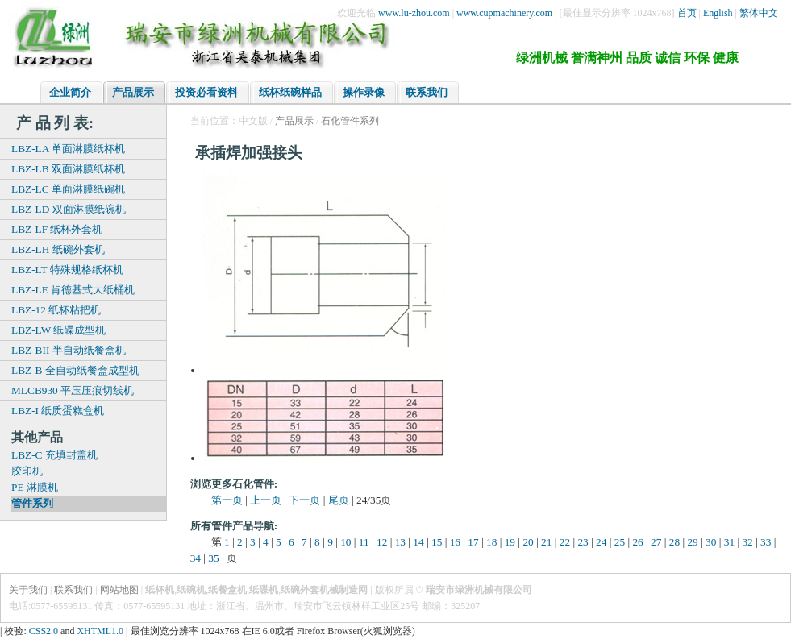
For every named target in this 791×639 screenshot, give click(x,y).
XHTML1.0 (100, 631)
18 (491, 542)
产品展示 (294, 121)
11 (364, 542)
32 (747, 542)
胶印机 (27, 471)
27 (656, 542)
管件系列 (32, 503)
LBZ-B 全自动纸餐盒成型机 (75, 370)
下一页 (304, 500)
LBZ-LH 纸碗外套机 (58, 249)
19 (510, 542)
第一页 (227, 500)
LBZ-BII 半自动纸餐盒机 (68, 350)
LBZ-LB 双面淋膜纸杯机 (68, 169)
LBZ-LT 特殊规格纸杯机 (67, 269)
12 (382, 542)
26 (637, 542)
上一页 (265, 500)
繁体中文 (758, 13)
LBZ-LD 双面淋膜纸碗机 (68, 209)
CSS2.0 (43, 631)
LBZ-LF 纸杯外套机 (57, 229)
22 (565, 542)
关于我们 (28, 589)
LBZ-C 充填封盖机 (54, 455)
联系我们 (73, 589)
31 (729, 542)
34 (195, 558)
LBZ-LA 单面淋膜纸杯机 (68, 149)
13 (400, 542)
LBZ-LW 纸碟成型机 (58, 330)
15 (436, 542)
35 (213, 558)
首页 (687, 13)
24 (601, 542)
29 (692, 542)
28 (674, 542)
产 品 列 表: (55, 122)
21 (546, 542)
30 (711, 542)
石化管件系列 (350, 121)
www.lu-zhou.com (414, 13)
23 (582, 542)
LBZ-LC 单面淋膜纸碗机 (68, 189)
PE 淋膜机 (34, 487)
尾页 (338, 500)
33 (765, 542)
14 (418, 542)
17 (473, 542)
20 (527, 542)
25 (619, 542)
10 (345, 542)
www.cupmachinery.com (504, 13)
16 (455, 542)
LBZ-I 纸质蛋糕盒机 (57, 411)
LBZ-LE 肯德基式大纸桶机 (73, 290)
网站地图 (119, 589)
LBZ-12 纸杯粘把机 (56, 310)
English (718, 13)
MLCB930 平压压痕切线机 (72, 390)
